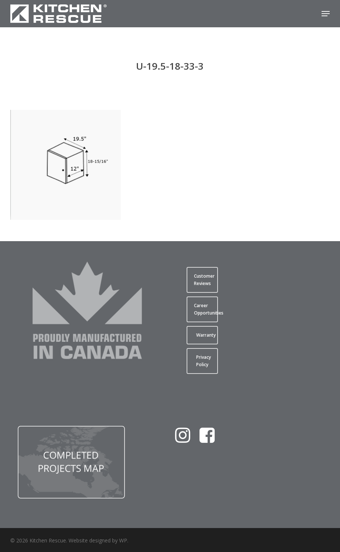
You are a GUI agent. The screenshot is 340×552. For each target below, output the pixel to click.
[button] (326, 13)
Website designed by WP (98, 540)
